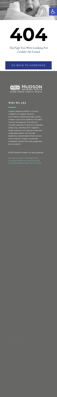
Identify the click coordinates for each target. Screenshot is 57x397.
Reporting (22, 163)
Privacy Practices (34, 163)
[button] (53, 11)
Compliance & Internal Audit (27, 161)
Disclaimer (12, 163)
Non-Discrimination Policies (19, 158)
